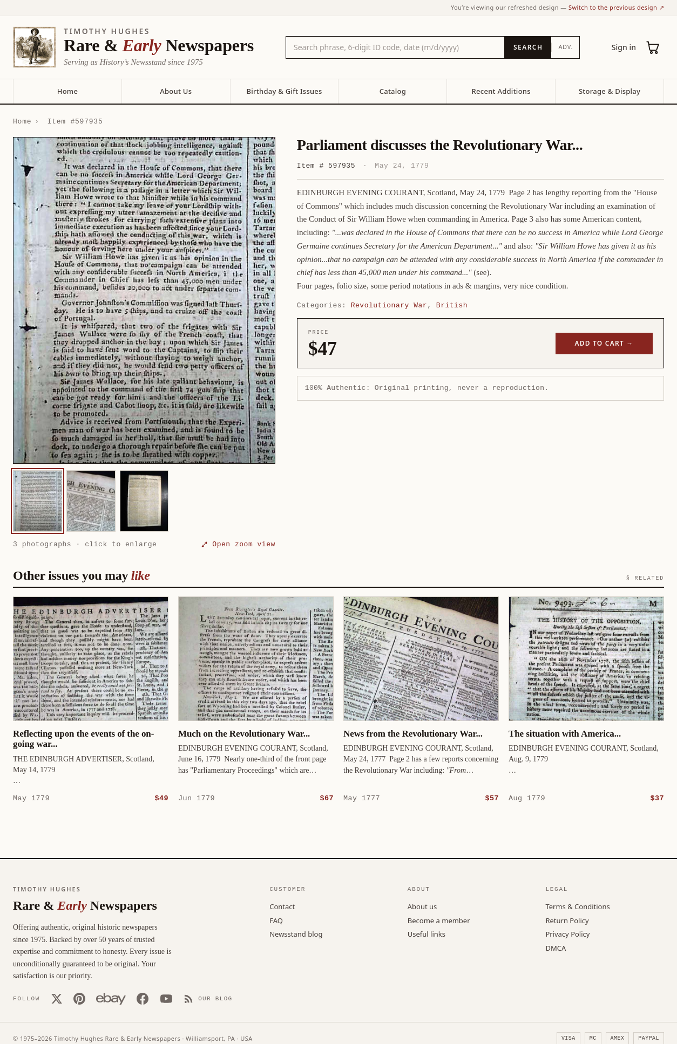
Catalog (393, 91)
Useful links (426, 933)
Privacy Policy (567, 933)
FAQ (276, 920)
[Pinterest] (79, 998)
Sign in (624, 47)
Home (67, 91)
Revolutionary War (389, 305)
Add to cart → (604, 343)
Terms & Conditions (577, 906)
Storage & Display (609, 91)
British (452, 305)
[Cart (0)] (653, 47)
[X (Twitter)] (57, 998)
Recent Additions (501, 91)
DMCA (555, 947)
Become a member (439, 920)
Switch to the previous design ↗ (616, 7)
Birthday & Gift (284, 91)
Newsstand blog (295, 933)
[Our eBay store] (111, 998)
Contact (282, 906)
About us (422, 906)
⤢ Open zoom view (238, 544)
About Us (176, 91)
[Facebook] (142, 998)
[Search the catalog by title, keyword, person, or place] (395, 47)
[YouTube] (166, 998)
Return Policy (566, 920)
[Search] (527, 47)
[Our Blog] (208, 998)
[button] (144, 300)
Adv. (565, 47)
